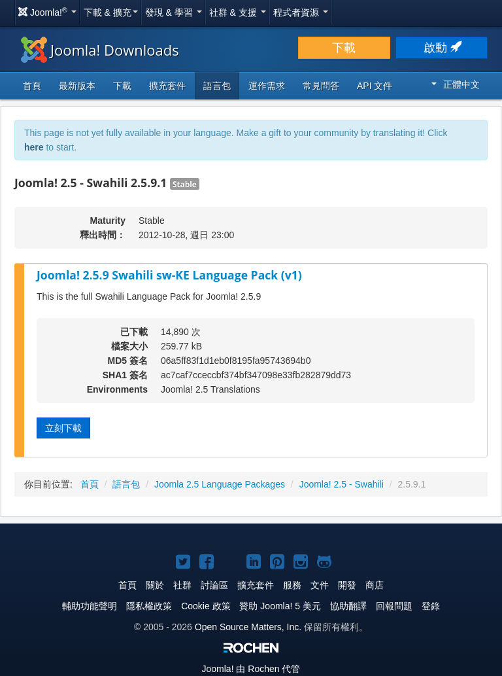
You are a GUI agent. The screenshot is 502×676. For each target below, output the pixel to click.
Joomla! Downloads (100, 50)
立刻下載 (63, 428)
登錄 (431, 606)
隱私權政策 (149, 606)
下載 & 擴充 (111, 12)
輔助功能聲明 (89, 606)
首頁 (32, 85)
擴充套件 (167, 85)
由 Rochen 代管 (251, 669)
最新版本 (77, 85)
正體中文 (455, 84)
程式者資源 (300, 12)
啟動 (442, 47)
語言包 (217, 85)
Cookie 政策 (205, 606)
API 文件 (374, 85)
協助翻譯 (348, 606)
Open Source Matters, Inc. (248, 627)
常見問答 (321, 85)
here (34, 147)
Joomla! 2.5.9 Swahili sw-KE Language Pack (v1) (169, 275)
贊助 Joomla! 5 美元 (279, 606)
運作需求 (266, 85)
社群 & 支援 (237, 12)
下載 (344, 47)
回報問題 (394, 606)
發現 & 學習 (173, 12)
